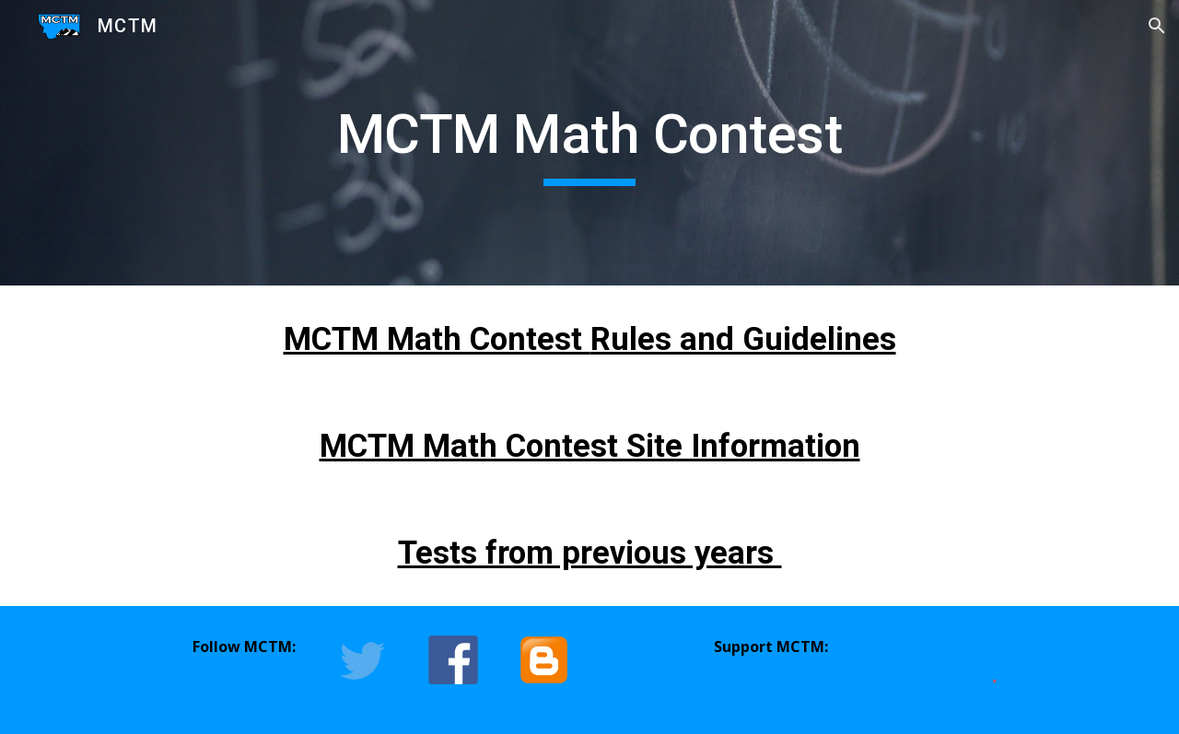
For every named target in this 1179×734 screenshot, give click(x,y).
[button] (1157, 26)
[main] (589, 142)
